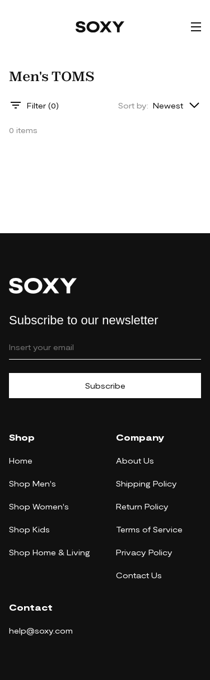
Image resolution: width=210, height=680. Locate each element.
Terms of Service (149, 529)
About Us (135, 460)
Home (20, 460)
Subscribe (105, 385)
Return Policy (142, 506)
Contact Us (139, 575)
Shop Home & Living (49, 552)
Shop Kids (29, 529)
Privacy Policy (144, 552)
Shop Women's (39, 506)
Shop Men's (32, 483)
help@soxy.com (41, 630)
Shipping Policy (146, 483)
